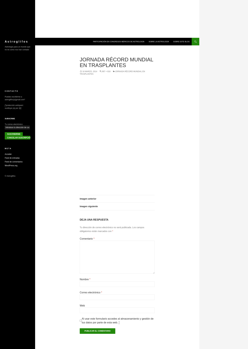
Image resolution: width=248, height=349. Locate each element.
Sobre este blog (181, 42)
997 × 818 (106, 71)
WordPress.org (11, 165)
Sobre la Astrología (159, 42)
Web (82, 305)
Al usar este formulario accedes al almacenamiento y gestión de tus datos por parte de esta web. (118, 320)
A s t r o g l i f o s (16, 41)
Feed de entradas (12, 158)
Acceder (8, 154)
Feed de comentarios (14, 162)
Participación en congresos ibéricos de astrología (118, 42)
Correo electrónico (91, 292)
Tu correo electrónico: (14, 124)
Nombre (85, 279)
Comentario (87, 238)
